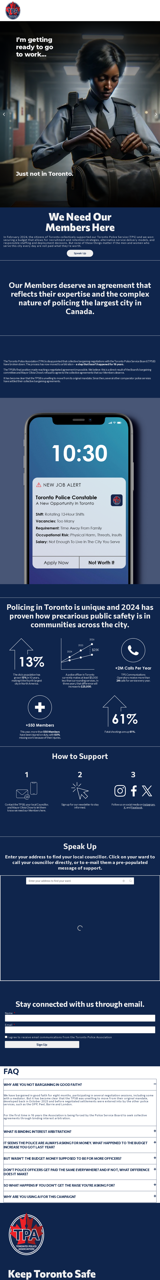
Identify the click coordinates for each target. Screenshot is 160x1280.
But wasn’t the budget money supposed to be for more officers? (62, 1159)
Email (9, 1025)
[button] (4, 114)
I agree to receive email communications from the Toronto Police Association (60, 1037)
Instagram (149, 804)
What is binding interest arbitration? (37, 1132)
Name (9, 1013)
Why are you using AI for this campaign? (40, 1197)
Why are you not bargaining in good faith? (43, 1085)
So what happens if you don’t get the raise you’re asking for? (59, 1186)
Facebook (136, 807)
